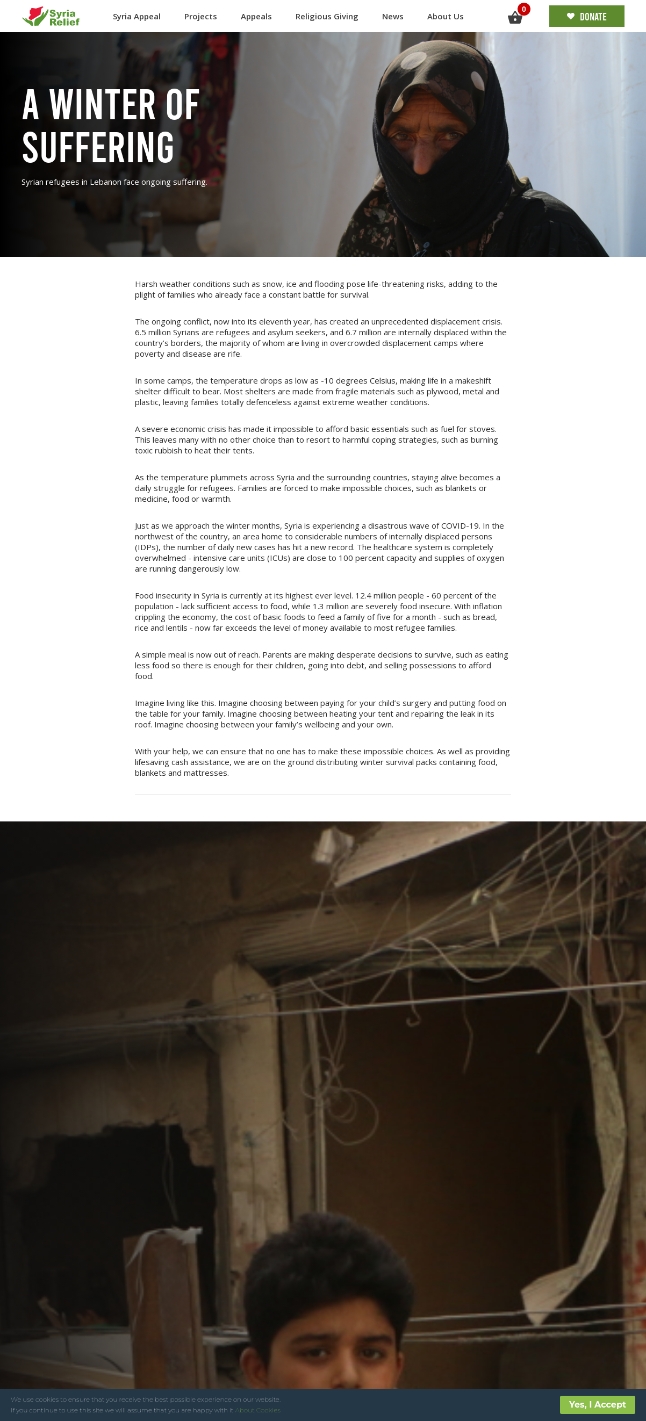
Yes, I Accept (597, 1405)
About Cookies (258, 1410)
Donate (587, 16)
